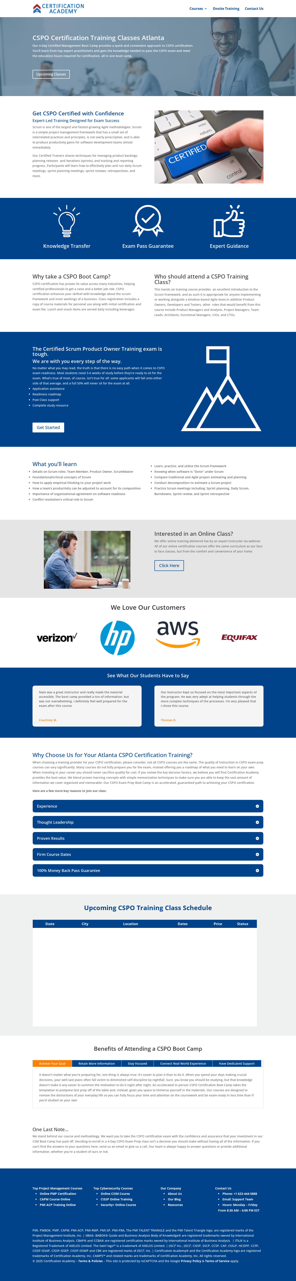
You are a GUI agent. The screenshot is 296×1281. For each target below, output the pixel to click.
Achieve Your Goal (52, 1063)
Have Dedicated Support (237, 1063)
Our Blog (174, 1199)
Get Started (48, 427)
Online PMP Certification (58, 1194)
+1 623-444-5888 (245, 1194)
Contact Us (254, 9)
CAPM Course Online (55, 1199)
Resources (175, 1205)
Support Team (242, 1199)
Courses (196, 9)
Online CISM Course (115, 1194)
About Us (175, 1194)
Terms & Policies (90, 1261)
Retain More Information (96, 1063)
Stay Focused (137, 1063)
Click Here (169, 565)
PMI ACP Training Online (58, 1205)
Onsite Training (226, 9)
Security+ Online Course (118, 1205)
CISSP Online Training (116, 1199)
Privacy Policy (190, 1261)
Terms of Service (217, 1261)
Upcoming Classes (51, 74)
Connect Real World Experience (183, 1063)
